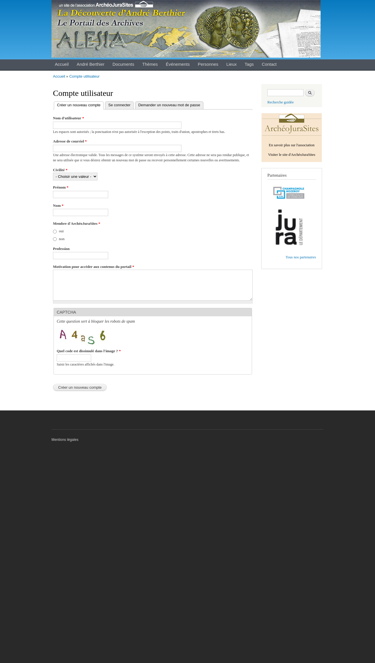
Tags (249, 64)
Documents (123, 64)
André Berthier (90, 64)
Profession (61, 248)
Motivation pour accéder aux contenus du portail (93, 266)
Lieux (231, 64)
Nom (58, 205)
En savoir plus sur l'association (292, 145)
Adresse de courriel (70, 141)
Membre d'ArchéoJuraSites (76, 223)
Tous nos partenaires (301, 257)
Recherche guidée (280, 102)
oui (61, 231)
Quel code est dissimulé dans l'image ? (89, 351)
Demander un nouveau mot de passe (169, 105)
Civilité (60, 170)
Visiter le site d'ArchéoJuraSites (291, 155)
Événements (178, 64)
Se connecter (119, 105)
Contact (269, 64)
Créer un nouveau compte (80, 105)
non (62, 239)
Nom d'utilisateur (68, 118)
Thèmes (150, 64)
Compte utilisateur (84, 76)
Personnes (208, 64)
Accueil (62, 64)
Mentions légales (65, 440)
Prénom (61, 187)
